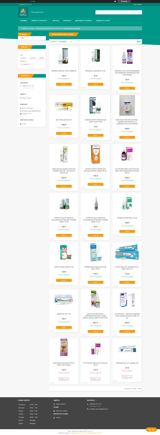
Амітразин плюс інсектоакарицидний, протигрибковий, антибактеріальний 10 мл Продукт (127, 73)
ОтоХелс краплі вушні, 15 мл (63, 267)
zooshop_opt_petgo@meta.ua (31, 111)
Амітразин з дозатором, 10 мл (95, 71)
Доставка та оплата (83, 20)
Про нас (56, 20)
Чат (151, 430)
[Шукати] (140, 12)
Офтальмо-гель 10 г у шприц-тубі (127, 363)
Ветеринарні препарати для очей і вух (49, 28)
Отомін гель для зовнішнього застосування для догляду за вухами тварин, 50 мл (95, 220)
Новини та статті (103, 20)
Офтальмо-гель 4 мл (64, 314)
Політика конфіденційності (93, 433)
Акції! (22, 38)
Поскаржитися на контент (77, 433)
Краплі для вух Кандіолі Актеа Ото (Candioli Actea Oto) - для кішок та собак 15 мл (63, 171)
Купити (64, 84)
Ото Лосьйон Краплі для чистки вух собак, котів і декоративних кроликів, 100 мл (127, 171)
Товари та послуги (39, 20)
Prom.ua (90, 431)
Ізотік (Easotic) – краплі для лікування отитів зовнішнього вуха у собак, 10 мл (127, 316)
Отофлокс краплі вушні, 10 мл (127, 218)
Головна (23, 20)
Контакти (67, 20)
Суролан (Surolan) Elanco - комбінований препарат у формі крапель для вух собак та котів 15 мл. (95, 316)
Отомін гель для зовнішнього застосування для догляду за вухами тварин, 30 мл (63, 220)
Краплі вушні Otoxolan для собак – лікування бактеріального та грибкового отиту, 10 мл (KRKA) (127, 122)
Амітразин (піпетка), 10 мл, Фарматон (63, 71)
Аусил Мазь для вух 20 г (64, 120)
